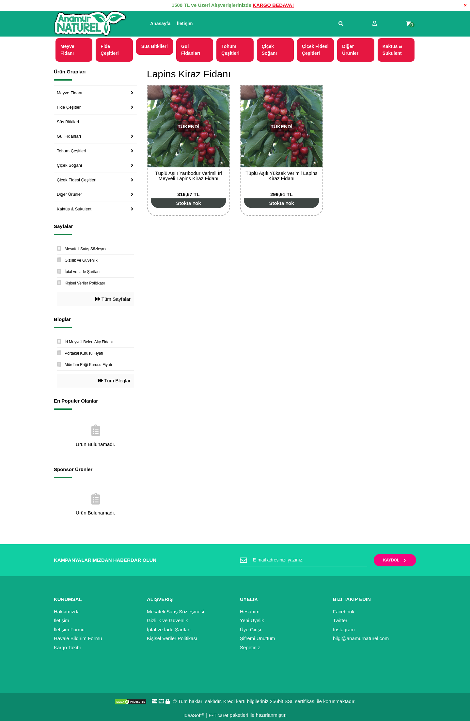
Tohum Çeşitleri (71, 150)
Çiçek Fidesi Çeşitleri (76, 179)
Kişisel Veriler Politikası (172, 638)
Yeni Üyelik (252, 620)
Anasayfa (160, 23)
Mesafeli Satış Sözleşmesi (175, 611)
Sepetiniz (250, 647)
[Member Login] (374, 23)
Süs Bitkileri (68, 121)
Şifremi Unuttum (257, 638)
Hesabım (249, 611)
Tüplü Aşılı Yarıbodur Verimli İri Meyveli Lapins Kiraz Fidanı (188, 175)
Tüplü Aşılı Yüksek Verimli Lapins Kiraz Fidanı (281, 175)
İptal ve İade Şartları (169, 629)
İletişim (185, 23)
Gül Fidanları (69, 136)
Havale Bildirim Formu (78, 638)
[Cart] (408, 23)
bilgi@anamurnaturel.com (361, 638)
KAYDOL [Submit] (395, 560)
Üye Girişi (250, 629)
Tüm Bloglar (114, 380)
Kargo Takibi (67, 647)
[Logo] (90, 24)
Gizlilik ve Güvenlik (167, 620)
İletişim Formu (69, 629)
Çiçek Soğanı (69, 165)
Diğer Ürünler (69, 194)
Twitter (340, 620)
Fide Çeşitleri (69, 107)
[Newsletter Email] (303, 560)
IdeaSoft (193, 715)
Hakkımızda (67, 611)
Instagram (344, 629)
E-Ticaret (218, 715)
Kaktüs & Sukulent (74, 209)
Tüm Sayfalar (113, 299)
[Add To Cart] (188, 203)
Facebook (343, 611)
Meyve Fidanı (69, 92)
